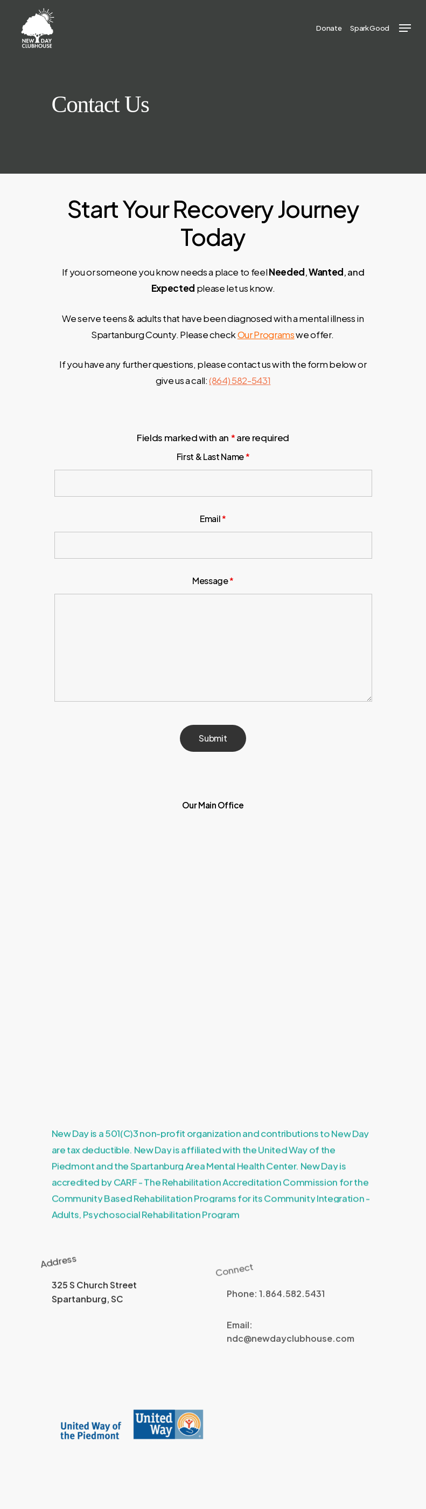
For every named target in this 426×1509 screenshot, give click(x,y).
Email (213, 518)
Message (213, 580)
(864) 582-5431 (239, 380)
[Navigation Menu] (405, 28)
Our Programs (266, 334)
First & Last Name (213, 456)
